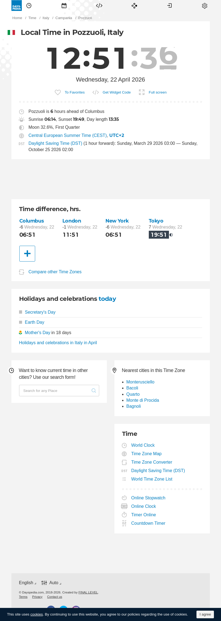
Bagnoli (133, 406)
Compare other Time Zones (55, 271)
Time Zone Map (147, 453)
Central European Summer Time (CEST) (68, 135)
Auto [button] (53, 582)
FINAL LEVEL (88, 592)
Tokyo (156, 221)
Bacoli (132, 388)
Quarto (133, 394)
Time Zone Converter (152, 462)
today (107, 298)
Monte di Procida (142, 400)
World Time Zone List (152, 479)
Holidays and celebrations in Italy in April (58, 342)
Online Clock (144, 506)
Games (134, 5)
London (71, 221)
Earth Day (31, 322)
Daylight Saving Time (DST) (55, 143)
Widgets (99, 5)
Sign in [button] (169, 5)
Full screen (158, 92)
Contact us (54, 596)
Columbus (31, 221)
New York (117, 221)
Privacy (37, 596)
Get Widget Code (117, 92)
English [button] (26, 582)
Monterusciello (140, 382)
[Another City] (27, 254)
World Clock (143, 445)
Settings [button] (204, 5)
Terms (23, 596)
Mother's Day (37, 332)
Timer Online (144, 514)
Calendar (64, 5)
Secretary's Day (37, 312)
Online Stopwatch (148, 498)
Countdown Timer (148, 523)
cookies (37, 614)
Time (29, 5)
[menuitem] (29, 5)
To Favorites (75, 92)
